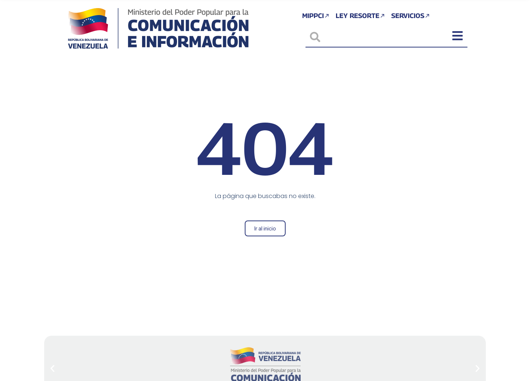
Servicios (411, 16)
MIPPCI (315, 16)
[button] (52, 368)
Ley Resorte (360, 16)
